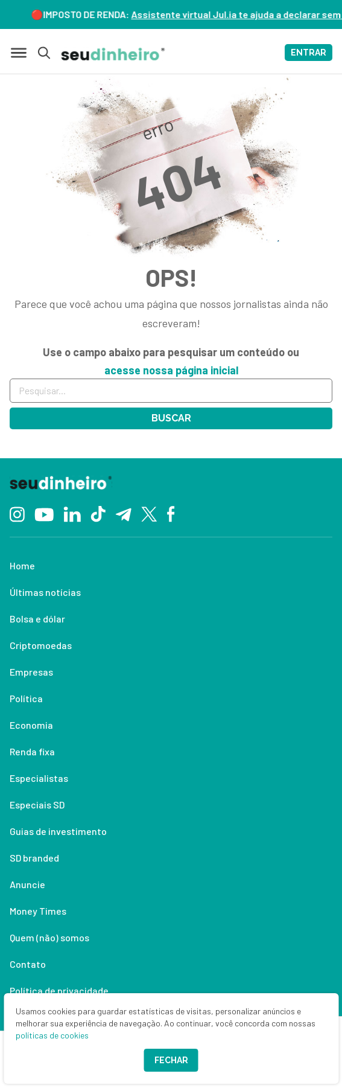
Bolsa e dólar (37, 618)
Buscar (171, 418)
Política (26, 698)
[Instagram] (17, 513)
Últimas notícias (45, 592)
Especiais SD (37, 804)
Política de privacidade (59, 990)
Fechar (171, 1060)
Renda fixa (32, 751)
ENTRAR (308, 52)
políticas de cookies (52, 1035)
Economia (31, 725)
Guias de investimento (58, 831)
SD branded (34, 857)
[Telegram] (123, 513)
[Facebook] (171, 513)
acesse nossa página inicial (171, 370)
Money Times (38, 911)
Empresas (31, 671)
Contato (28, 964)
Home (22, 565)
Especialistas (39, 778)
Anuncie (27, 884)
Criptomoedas (41, 645)
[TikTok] (98, 513)
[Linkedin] (72, 513)
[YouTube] (44, 513)
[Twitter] (149, 513)
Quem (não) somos (49, 937)
